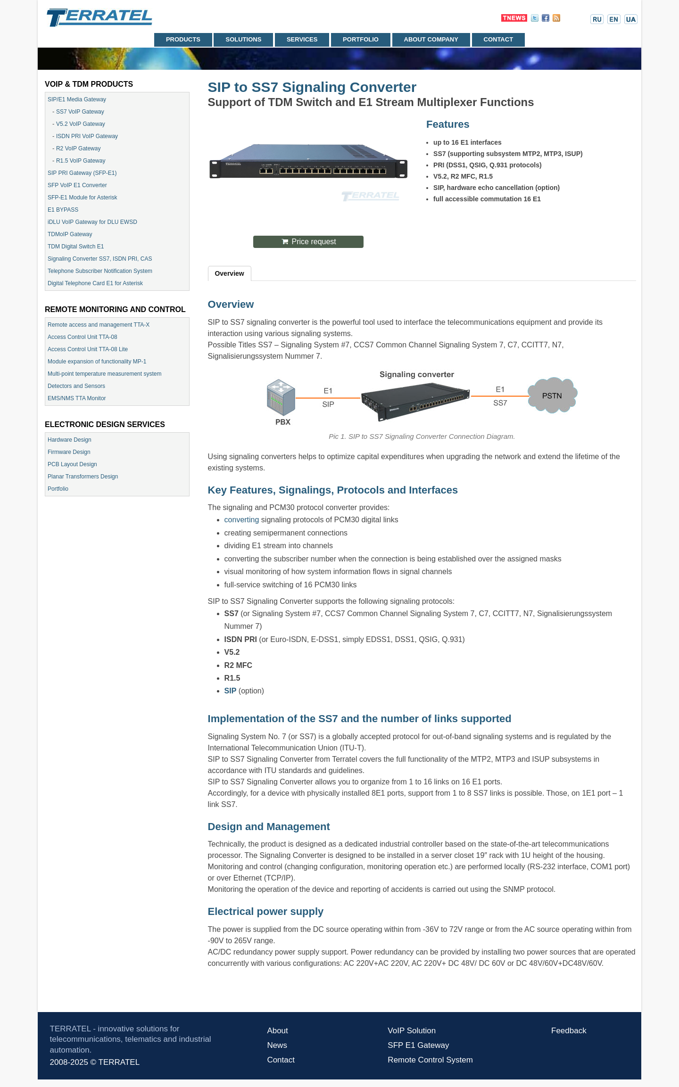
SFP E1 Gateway (418, 1045)
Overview (229, 273)
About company (431, 39)
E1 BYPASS (63, 209)
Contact (498, 39)
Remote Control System (430, 1059)
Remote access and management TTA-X (98, 324)
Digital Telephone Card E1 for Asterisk (95, 283)
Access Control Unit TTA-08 (82, 337)
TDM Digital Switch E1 (76, 246)
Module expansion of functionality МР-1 (97, 361)
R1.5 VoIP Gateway (81, 160)
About (277, 1030)
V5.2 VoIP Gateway (80, 124)
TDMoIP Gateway (70, 234)
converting (241, 520)
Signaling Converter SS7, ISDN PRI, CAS (100, 258)
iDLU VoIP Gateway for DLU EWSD (92, 222)
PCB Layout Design (72, 464)
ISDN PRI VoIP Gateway (87, 136)
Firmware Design (69, 452)
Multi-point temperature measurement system (104, 374)
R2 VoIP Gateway (78, 148)
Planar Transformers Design (83, 476)
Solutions (243, 39)
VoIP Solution (412, 1030)
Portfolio (361, 39)
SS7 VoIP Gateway (80, 111)
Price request (314, 242)
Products (183, 39)
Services (302, 39)
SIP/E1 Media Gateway (77, 99)
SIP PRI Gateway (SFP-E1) (82, 173)
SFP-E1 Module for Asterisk (82, 197)
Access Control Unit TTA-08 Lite (88, 349)
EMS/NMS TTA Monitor (77, 398)
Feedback (569, 1030)
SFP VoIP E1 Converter (77, 185)
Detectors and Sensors (76, 386)
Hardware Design (69, 439)
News (277, 1045)
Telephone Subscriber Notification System (100, 271)
